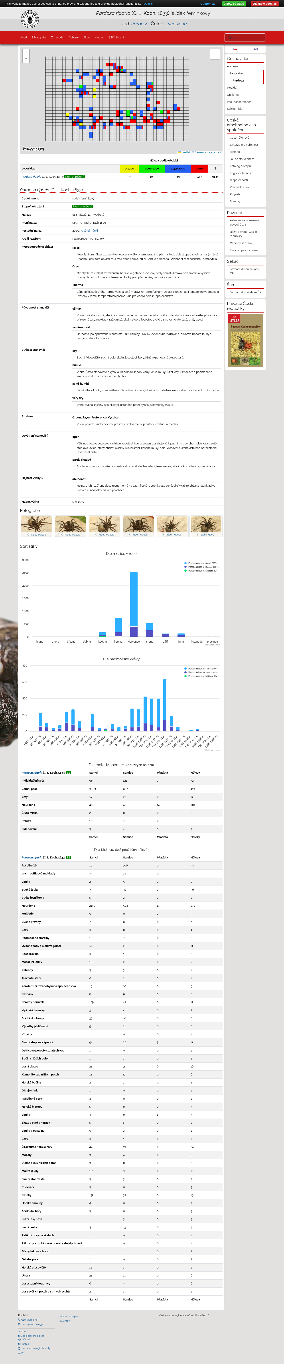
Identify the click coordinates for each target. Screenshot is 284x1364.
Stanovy (235, 201)
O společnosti (239, 180)
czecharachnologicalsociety (35, 1348)
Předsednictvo (239, 187)
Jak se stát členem (242, 159)
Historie (235, 151)
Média (99, 37)
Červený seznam (241, 243)
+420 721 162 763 (29, 1319)
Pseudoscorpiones (239, 102)
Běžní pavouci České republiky (243, 234)
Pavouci (24, 1343)
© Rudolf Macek (36, 534)
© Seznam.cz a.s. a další (206, 152)
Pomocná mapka (69, 1316)
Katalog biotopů (240, 166)
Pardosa (238, 80)
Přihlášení (117, 37)
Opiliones (233, 94)
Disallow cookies (265, 3)
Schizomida (234, 108)
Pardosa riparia (32, 772)
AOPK (21, 1353)
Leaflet (184, 152)
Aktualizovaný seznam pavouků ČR (244, 222)
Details (148, 3)
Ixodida (232, 87)
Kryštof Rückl (89, 230)
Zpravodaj (57, 37)
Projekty (235, 194)
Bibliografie (39, 37)
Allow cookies (234, 3)
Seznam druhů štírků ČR (245, 292)
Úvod (23, 37)
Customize (207, 3)
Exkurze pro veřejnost (244, 144)
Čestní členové (239, 137)
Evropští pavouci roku (244, 250)
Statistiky (65, 1321)
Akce (86, 37)
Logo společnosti (241, 173)
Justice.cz (23, 1331)
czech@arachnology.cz (32, 1324)
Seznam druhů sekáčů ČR (244, 271)
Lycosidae (176, 23)
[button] (74, 124)
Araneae (232, 66)
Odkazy (74, 37)
